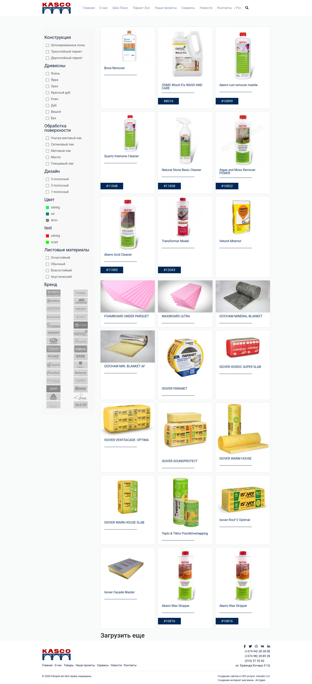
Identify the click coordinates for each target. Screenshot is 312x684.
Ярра (54, 80)
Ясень (55, 73)
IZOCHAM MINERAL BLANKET (240, 316)
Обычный (58, 264)
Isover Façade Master (119, 592)
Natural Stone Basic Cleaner (181, 170)
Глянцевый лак (62, 163)
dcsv (54, 220)
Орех (54, 86)
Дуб (54, 105)
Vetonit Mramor (230, 241)
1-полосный (60, 192)
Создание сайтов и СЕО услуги (237, 676)
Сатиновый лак (62, 144)
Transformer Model (175, 241)
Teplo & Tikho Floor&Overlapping (185, 533)
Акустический (61, 277)
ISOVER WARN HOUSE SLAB (124, 522)
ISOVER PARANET (174, 388)
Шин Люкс (120, 8)
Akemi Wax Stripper (175, 606)
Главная (89, 8)
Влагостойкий (61, 270)
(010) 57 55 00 (254, 661)
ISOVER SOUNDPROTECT (180, 461)
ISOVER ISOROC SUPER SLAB (240, 367)
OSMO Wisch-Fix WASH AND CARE (182, 86)
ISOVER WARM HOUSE (235, 458)
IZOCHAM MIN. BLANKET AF (124, 366)
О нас (103, 8)
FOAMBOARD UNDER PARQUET (126, 316)
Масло (56, 157)
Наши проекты (166, 8)
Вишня (56, 112)
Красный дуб (60, 92)
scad (54, 242)
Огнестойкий (60, 257)
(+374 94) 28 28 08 (257, 651)
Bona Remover (114, 68)
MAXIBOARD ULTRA (176, 316)
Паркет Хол (141, 8)
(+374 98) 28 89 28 (257, 656)
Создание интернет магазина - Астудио (241, 680)
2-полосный (60, 185)
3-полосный (60, 179)
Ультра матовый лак (66, 138)
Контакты (224, 8)
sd (52, 214)
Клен (54, 99)
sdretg (55, 207)
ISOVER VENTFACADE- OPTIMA (126, 440)
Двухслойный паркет (67, 58)
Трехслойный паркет (66, 51)
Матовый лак (61, 151)
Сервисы (188, 8)
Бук (53, 118)
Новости (206, 8)
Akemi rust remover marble (238, 85)
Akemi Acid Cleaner (118, 254)
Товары (69, 665)
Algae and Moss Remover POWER (237, 171)
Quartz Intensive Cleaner (121, 156)
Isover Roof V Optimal (234, 520)
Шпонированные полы (68, 45)
